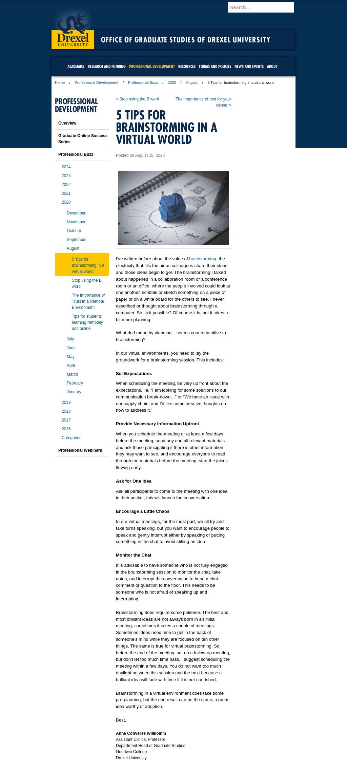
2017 (66, 420)
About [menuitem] (272, 66)
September (77, 239)
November (76, 222)
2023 (66, 175)
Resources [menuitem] (187, 66)
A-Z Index (106, 731)
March (72, 374)
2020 (172, 82)
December (76, 213)
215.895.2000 (232, 761)
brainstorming (202, 258)
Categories (71, 437)
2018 (66, 411)
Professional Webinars (80, 450)
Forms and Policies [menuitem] (215, 66)
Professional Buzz (143, 82)
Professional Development (96, 82)
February (75, 383)
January (74, 392)
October (74, 230)
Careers (147, 731)
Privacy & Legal (171, 731)
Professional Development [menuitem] (152, 66)
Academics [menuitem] (75, 66)
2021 (66, 193)
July (70, 339)
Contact (195, 731)
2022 (66, 184)
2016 (66, 429)
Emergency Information (167, 738)
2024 (66, 167)
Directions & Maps (222, 731)
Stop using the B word (87, 283)
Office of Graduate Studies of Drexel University (185, 39)
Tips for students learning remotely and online (87, 322)
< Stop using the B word (137, 99)
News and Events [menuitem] (249, 66)
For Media (127, 731)
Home (60, 82)
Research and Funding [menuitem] (107, 66)
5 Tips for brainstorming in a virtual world (88, 265)
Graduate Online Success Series (82, 138)
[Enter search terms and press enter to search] (264, 7)
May (71, 356)
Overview (67, 123)
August (192, 82)
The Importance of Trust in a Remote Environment (88, 301)
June (71, 347)
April (71, 365)
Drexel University (73, 27)
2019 (66, 402)
